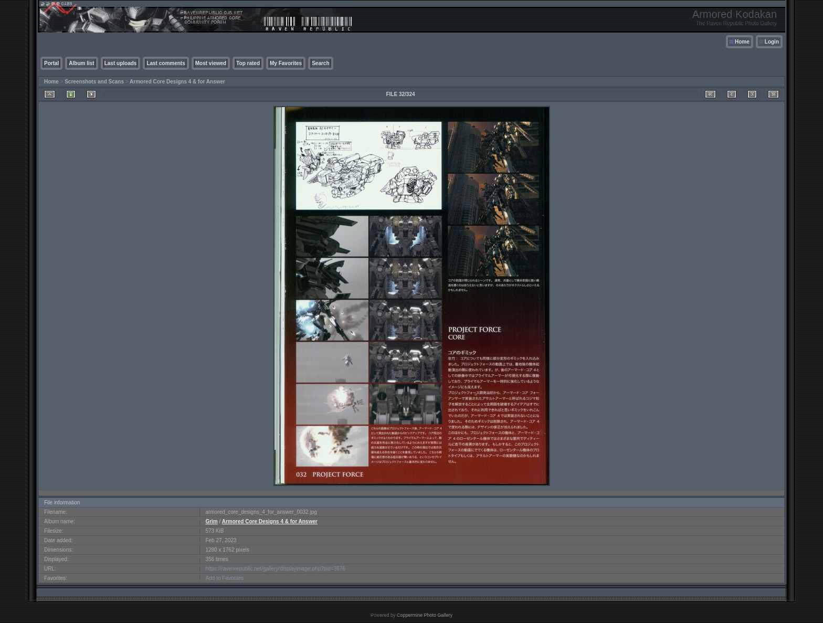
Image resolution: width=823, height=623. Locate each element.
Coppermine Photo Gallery (424, 615)
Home (742, 42)
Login (772, 42)
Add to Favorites (224, 578)
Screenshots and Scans (94, 82)
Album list (81, 63)
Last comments (165, 63)
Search (320, 63)
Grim (211, 521)
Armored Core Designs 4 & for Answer (177, 82)
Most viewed (210, 63)
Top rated (248, 63)
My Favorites (286, 63)
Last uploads (120, 63)
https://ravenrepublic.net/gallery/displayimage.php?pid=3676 (275, 569)
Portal (51, 63)
